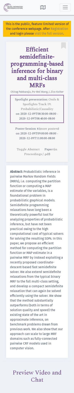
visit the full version (49, 33)
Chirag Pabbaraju (21, 91)
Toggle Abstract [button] (28, 149)
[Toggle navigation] (65, 7)
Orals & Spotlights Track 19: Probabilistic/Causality (40, 104)
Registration (59, 29)
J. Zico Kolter (56, 91)
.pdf (46, 154)
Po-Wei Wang (40, 91)
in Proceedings (40, 151)
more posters (49, 128)
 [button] (43, 7)
